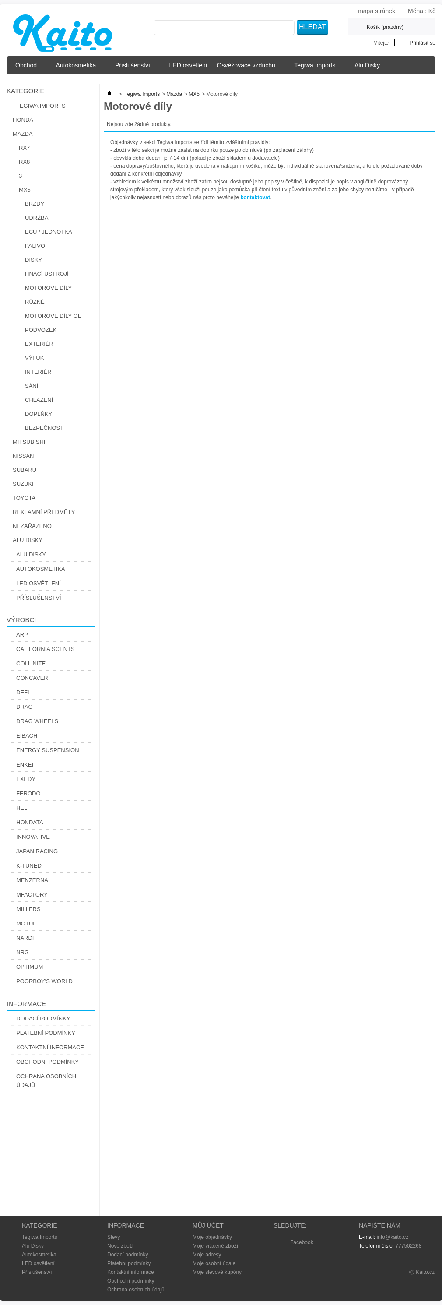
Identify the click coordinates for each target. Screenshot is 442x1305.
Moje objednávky (212, 1237)
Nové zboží (120, 1246)
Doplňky (38, 414)
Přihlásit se (422, 43)
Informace (26, 1003)
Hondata (29, 822)
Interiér (38, 372)
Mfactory (32, 894)
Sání (31, 386)
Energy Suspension (47, 750)
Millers (28, 909)
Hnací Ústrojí (47, 274)
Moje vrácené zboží (215, 1246)
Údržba (36, 218)
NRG (22, 952)
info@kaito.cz (392, 1237)
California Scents (45, 649)
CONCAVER (32, 678)
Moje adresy (207, 1255)
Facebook (301, 1242)
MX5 (25, 189)
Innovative (33, 837)
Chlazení (39, 400)
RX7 (24, 147)
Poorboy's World (44, 981)
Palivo (35, 246)
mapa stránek (376, 10)
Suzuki (23, 484)
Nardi (25, 938)
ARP (22, 634)
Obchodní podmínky (47, 1062)
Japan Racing (37, 851)
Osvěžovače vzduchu (249, 68)
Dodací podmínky (43, 1018)
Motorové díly (48, 288)
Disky (33, 260)
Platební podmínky (45, 1033)
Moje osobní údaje (214, 1263)
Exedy (25, 779)
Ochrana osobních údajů (46, 1080)
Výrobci (21, 619)
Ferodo (28, 793)
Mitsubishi (29, 442)
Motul (26, 923)
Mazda (23, 133)
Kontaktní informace (50, 1047)
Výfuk (34, 358)
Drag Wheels (37, 721)
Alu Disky (369, 68)
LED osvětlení (188, 65)
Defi (22, 692)
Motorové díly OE (53, 316)
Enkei (24, 764)
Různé (35, 302)
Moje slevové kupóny (217, 1272)
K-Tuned (29, 865)
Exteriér (39, 344)
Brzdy (34, 203)
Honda (23, 119)
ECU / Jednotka (48, 232)
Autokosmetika (78, 68)
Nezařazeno (32, 526)
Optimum (29, 967)
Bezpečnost (44, 428)
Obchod (28, 68)
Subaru (24, 470)
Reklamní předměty (44, 512)
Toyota (24, 498)
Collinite (31, 663)
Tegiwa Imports (317, 68)
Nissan (23, 456)
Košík (385, 27)
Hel (21, 808)
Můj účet (208, 1225)
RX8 (24, 161)
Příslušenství (135, 68)
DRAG (24, 707)
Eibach (26, 735)
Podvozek (40, 330)
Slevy (113, 1237)
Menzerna (32, 880)
